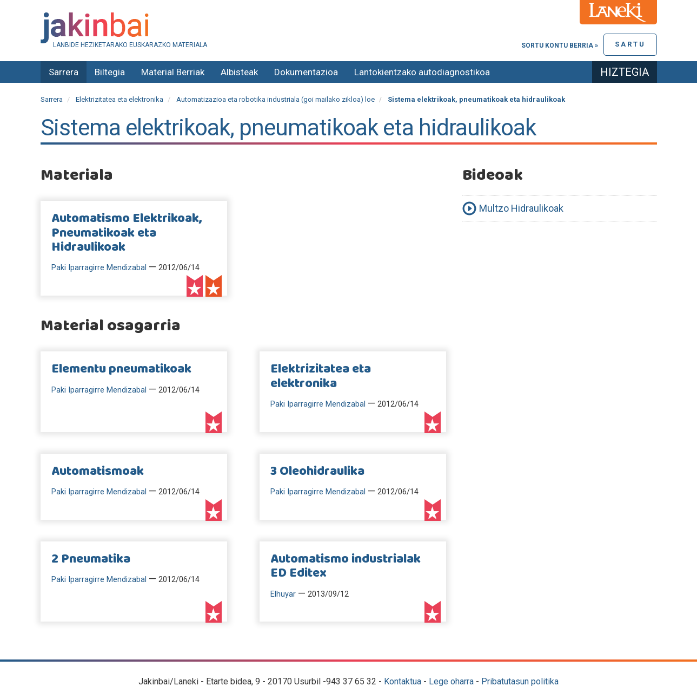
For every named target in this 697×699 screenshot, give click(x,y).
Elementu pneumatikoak (121, 369)
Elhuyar (283, 594)
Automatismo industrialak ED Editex (345, 566)
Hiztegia (624, 72)
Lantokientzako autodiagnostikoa (422, 72)
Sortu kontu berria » (559, 45)
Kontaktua (402, 681)
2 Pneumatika (90, 559)
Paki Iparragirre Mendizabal (99, 267)
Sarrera (63, 72)
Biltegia (110, 72)
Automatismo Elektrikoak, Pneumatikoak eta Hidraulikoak (126, 233)
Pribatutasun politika (520, 681)
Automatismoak (97, 471)
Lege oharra (451, 681)
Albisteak (239, 72)
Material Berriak (172, 72)
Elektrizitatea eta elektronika (119, 99)
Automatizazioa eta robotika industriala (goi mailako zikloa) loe (275, 99)
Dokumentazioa (306, 72)
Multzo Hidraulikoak (521, 208)
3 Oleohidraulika (317, 471)
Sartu (630, 44)
